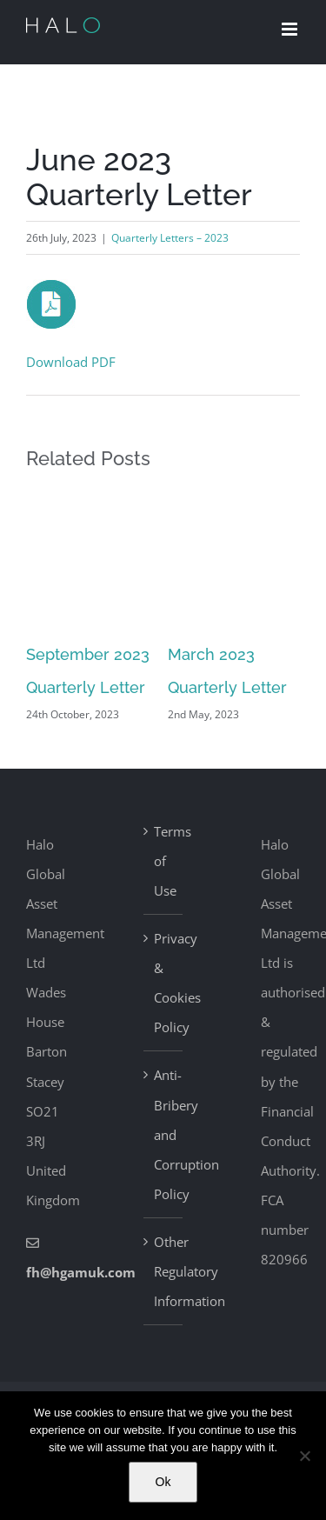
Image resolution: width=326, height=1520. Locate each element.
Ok (163, 1482)
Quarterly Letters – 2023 (170, 237)
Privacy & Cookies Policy (164, 983)
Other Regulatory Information (164, 1271)
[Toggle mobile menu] (291, 29)
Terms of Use (164, 861)
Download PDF (71, 361)
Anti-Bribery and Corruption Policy (164, 1134)
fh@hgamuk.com (81, 1272)
